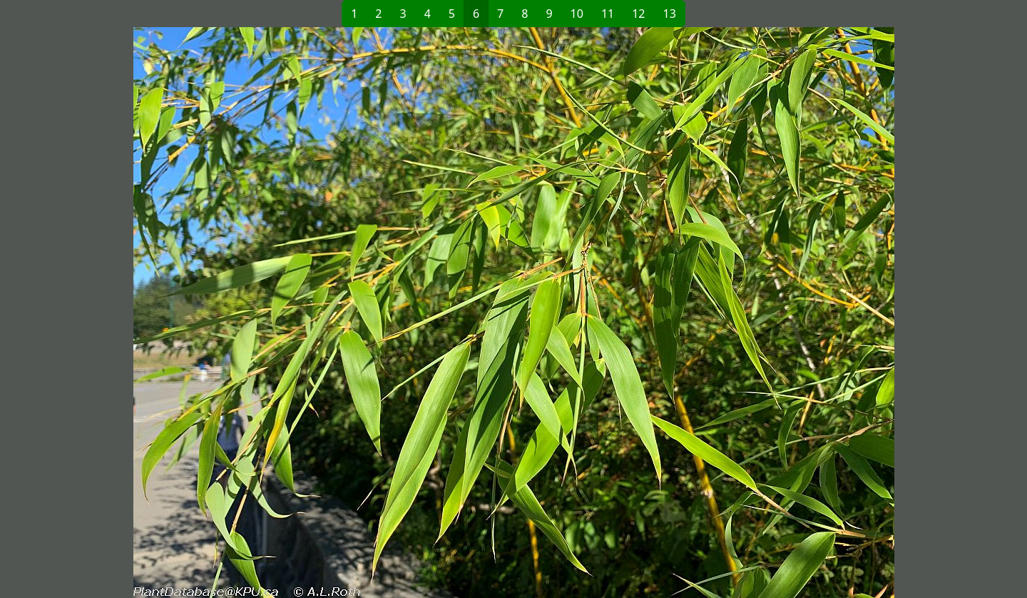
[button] (282, 312)
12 (638, 13)
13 (669, 13)
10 (577, 13)
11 (607, 13)
